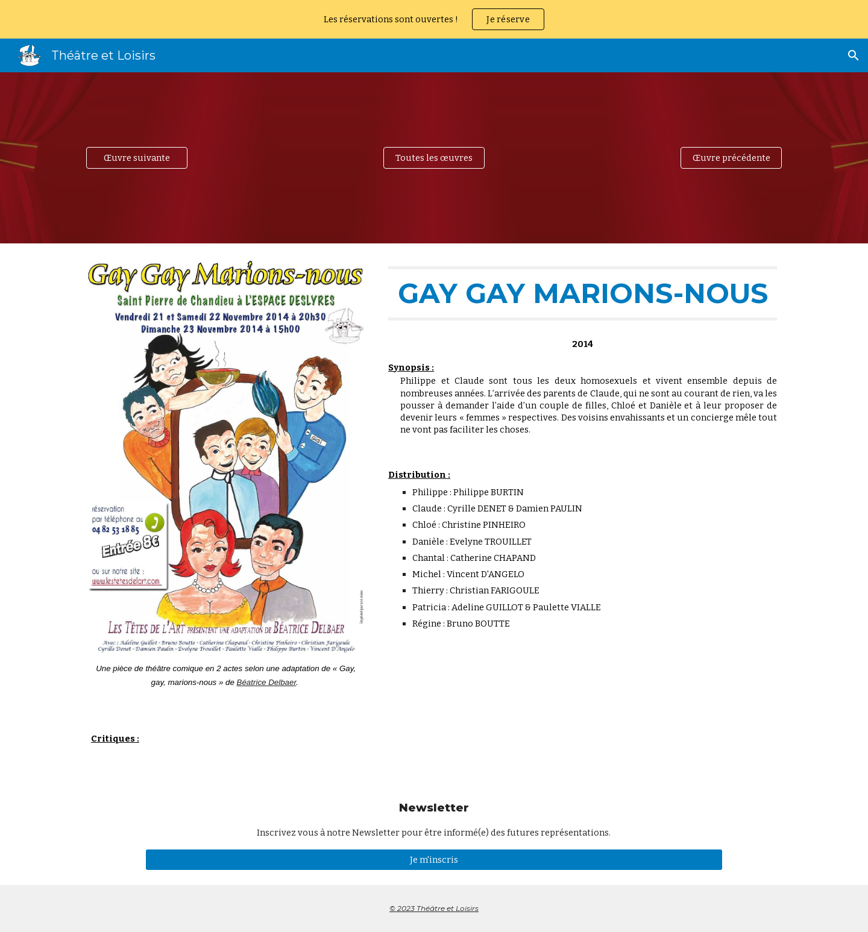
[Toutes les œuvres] (434, 157)
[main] (226, 675)
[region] (434, 19)
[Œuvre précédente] (731, 157)
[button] (853, 55)
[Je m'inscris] (434, 859)
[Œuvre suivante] (137, 157)
